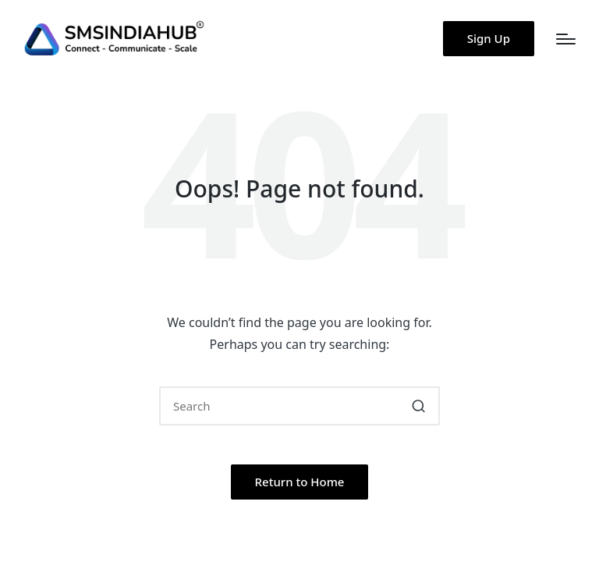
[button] (488, 38)
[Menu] (566, 39)
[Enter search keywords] (299, 405)
